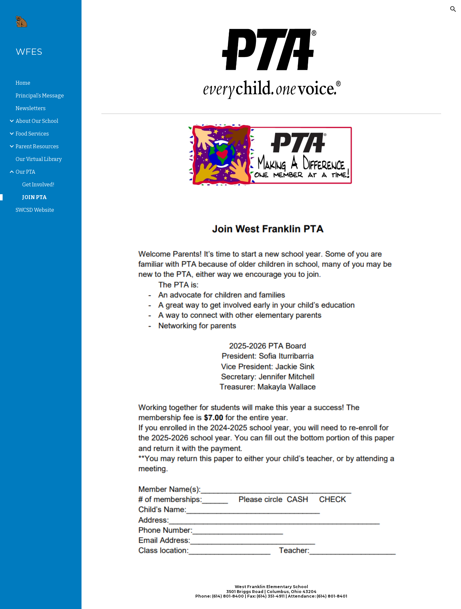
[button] (453, 9)
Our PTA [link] (25, 172)
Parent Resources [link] (37, 146)
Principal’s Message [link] (40, 96)
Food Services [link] (32, 134)
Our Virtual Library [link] (39, 159)
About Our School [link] (37, 121)
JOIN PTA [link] (34, 197)
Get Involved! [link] (38, 184)
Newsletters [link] (31, 108)
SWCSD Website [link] (35, 210)
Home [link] (23, 83)
